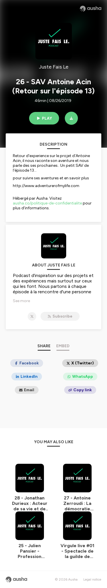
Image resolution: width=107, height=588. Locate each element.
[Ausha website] (90, 8)
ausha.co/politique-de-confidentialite (47, 203)
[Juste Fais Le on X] (32, 316)
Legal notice (92, 579)
